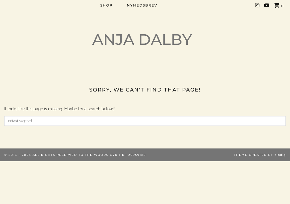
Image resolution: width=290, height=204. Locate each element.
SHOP (106, 5)
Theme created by (260, 155)
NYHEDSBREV (142, 5)
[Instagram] (257, 5)
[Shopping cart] (279, 5)
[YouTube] (267, 5)
